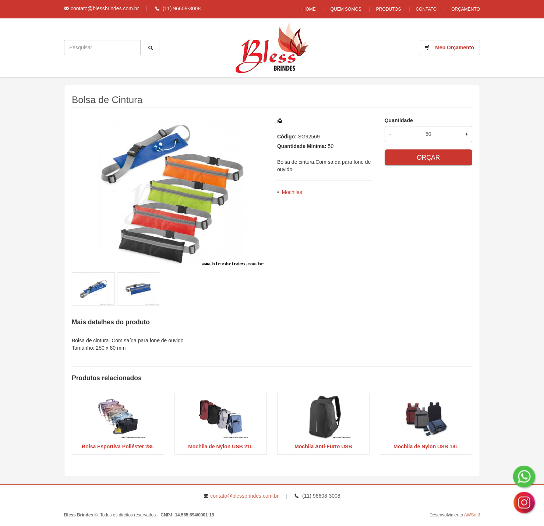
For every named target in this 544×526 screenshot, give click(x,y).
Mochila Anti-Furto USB (323, 446)
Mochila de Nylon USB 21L (220, 446)
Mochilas (292, 192)
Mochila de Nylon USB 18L (426, 446)
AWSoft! (472, 515)
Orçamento (465, 9)
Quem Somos (346, 9)
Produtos (388, 9)
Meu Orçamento (454, 47)
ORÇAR (428, 157)
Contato (426, 9)
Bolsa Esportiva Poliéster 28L (118, 446)
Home (309, 9)
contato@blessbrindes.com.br (105, 8)
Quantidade (399, 120)
